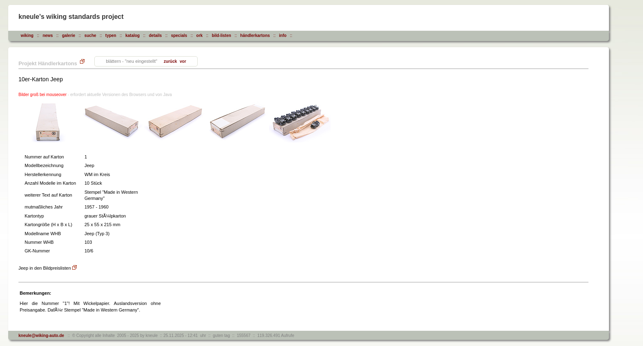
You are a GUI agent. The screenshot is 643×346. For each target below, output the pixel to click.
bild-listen (221, 35)
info (282, 35)
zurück (170, 61)
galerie (68, 35)
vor (182, 61)
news (48, 35)
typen (110, 35)
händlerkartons (255, 35)
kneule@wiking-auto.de (41, 335)
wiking (27, 35)
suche (90, 35)
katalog (132, 35)
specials (179, 35)
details (155, 35)
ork (199, 35)
